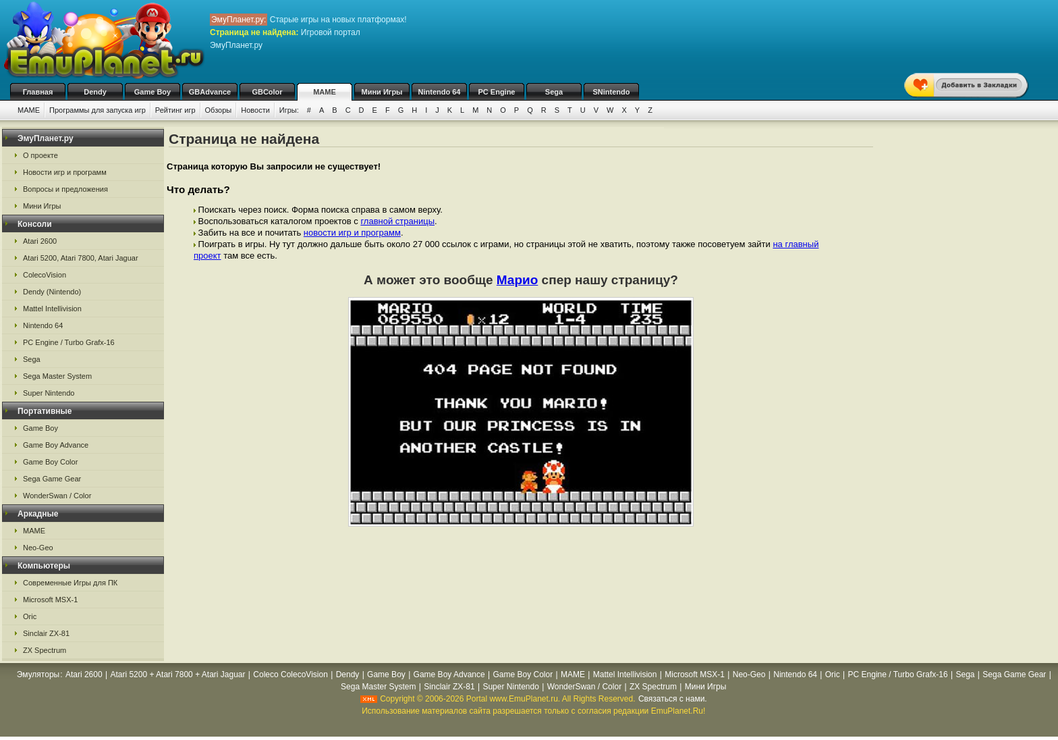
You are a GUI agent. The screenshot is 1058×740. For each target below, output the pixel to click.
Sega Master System (57, 376)
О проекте (40, 155)
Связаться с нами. (672, 699)
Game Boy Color (50, 462)
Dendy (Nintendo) (52, 292)
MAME (324, 92)
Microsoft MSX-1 (50, 600)
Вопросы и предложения (65, 189)
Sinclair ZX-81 (46, 633)
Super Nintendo (48, 393)
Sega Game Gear (52, 479)
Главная (38, 92)
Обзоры (218, 110)
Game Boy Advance (55, 445)
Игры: (289, 110)
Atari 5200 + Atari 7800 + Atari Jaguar (177, 674)
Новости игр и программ (65, 172)
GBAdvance (210, 92)
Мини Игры (382, 92)
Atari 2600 (40, 241)
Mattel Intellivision (52, 309)
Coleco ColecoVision (290, 674)
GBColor (267, 92)
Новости (255, 110)
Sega (554, 92)
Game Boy (152, 92)
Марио (517, 280)
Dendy (95, 92)
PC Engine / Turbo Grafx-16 (69, 342)
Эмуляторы (38, 674)
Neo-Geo (38, 548)
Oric (29, 616)
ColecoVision (44, 275)
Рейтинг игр (175, 110)
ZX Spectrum (44, 650)
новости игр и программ (352, 233)
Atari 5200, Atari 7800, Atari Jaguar (80, 258)
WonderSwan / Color (57, 496)
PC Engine (496, 92)
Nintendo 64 (439, 92)
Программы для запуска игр (97, 110)
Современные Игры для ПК (70, 583)
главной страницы (397, 221)
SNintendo (611, 92)
